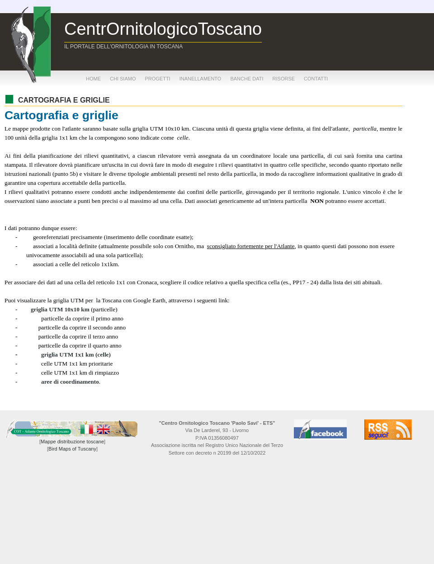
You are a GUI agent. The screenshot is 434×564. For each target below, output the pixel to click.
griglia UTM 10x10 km (60, 309)
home (93, 78)
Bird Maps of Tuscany (72, 448)
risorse (284, 78)
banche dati (246, 78)
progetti (157, 78)
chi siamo (123, 78)
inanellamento (200, 78)
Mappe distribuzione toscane (72, 441)
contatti (316, 78)
